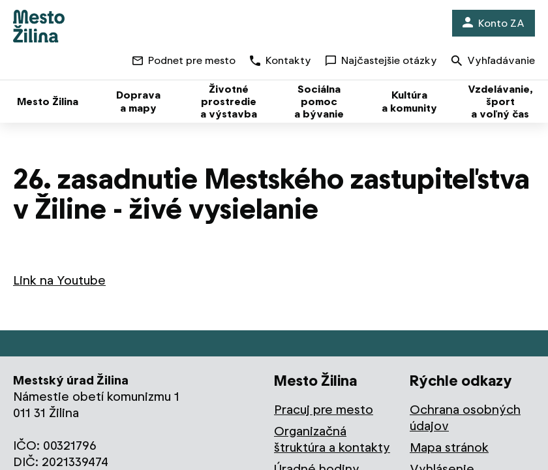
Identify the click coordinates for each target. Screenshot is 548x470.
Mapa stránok (449, 447)
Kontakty (280, 60)
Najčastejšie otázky (381, 60)
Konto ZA (494, 23)
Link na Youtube (59, 280)
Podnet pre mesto (184, 60)
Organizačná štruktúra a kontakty (332, 439)
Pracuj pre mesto (323, 409)
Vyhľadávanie (493, 62)
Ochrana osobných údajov (465, 417)
